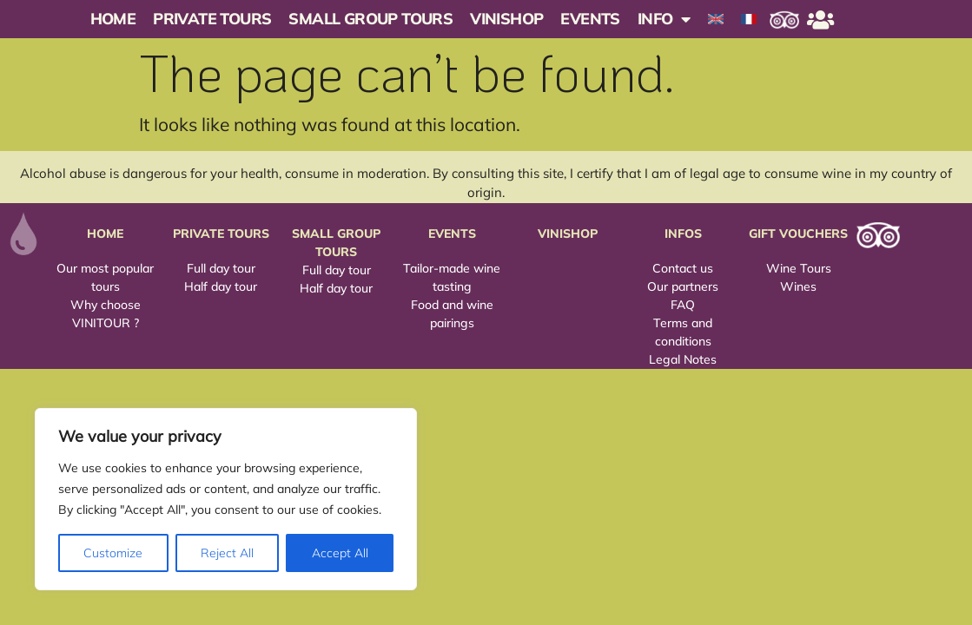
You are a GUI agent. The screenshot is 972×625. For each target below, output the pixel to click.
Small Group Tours (370, 19)
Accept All (340, 553)
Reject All (227, 553)
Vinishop (506, 19)
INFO (664, 19)
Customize (112, 553)
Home (113, 19)
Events (589, 19)
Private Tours (212, 19)
